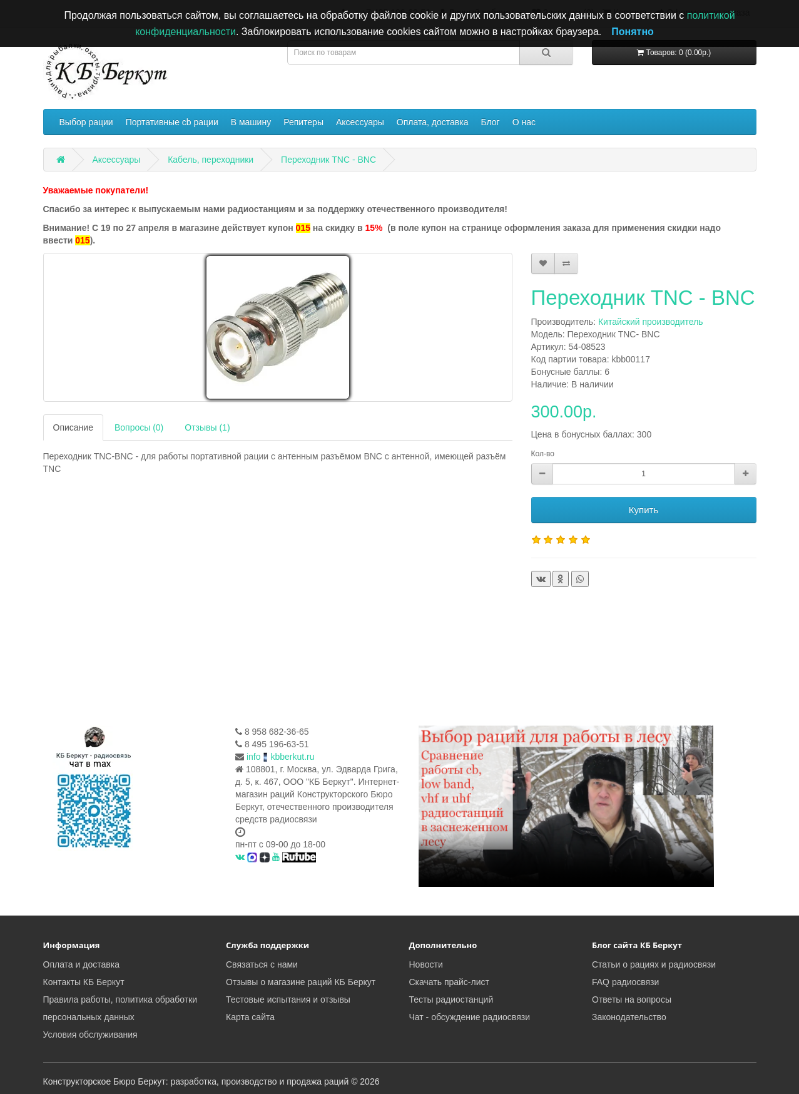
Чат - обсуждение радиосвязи (469, 1017)
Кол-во (542, 453)
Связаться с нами (262, 964)
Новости (426, 964)
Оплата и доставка (81, 964)
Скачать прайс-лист (449, 982)
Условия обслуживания (90, 1035)
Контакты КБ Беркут (84, 982)
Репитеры (303, 122)
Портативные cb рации (172, 122)
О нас (524, 122)
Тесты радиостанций (451, 999)
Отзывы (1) (207, 427)
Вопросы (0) (139, 427)
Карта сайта (250, 1017)
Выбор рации (86, 122)
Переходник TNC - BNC (328, 160)
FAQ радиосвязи (625, 982)
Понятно (632, 31)
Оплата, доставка (433, 122)
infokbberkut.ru (281, 757)
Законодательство (629, 1017)
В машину (251, 122)
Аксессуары (360, 122)
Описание (73, 427)
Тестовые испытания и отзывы (288, 999)
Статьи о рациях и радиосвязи (654, 964)
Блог (490, 122)
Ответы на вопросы (631, 999)
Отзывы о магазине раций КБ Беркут (300, 982)
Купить (643, 509)
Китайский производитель (650, 322)
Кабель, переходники (210, 160)
